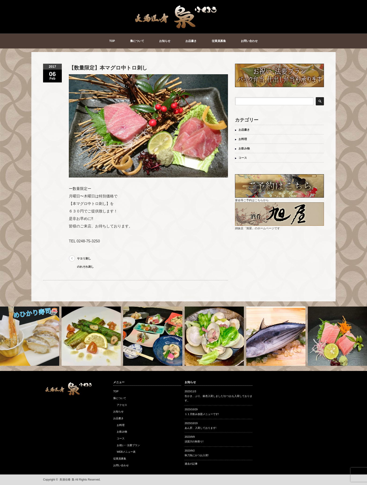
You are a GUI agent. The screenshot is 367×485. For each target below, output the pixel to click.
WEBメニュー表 (126, 451)
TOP (112, 41)
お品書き (191, 41)
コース (243, 157)
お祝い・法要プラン (128, 445)
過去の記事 (191, 463)
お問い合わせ (249, 41)
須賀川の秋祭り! (194, 441)
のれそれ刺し (85, 266)
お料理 (243, 139)
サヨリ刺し (84, 258)
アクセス (122, 405)
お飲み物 (244, 148)
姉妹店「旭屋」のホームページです (279, 226)
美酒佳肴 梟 (66, 479)
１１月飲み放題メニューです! (202, 414)
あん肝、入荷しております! (200, 427)
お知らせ (164, 41)
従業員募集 (219, 41)
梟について (137, 41)
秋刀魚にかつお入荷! (197, 455)
